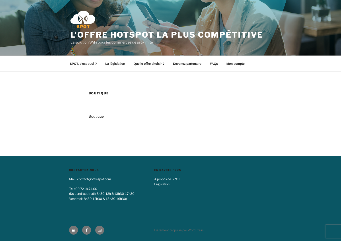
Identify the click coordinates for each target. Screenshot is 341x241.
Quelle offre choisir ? (149, 63)
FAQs (214, 63)
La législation (115, 63)
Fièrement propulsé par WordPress (179, 230)
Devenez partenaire (187, 63)
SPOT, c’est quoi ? (83, 63)
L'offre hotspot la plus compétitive (166, 35)
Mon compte (235, 63)
